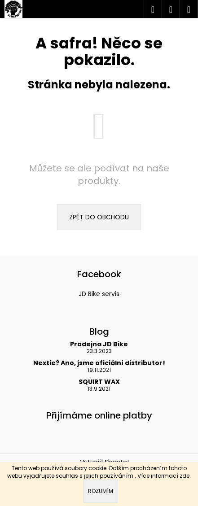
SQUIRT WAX (99, 382)
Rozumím (100, 491)
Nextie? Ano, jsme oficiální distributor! (99, 363)
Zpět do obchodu (99, 217)
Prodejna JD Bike (99, 344)
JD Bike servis (99, 293)
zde (184, 476)
